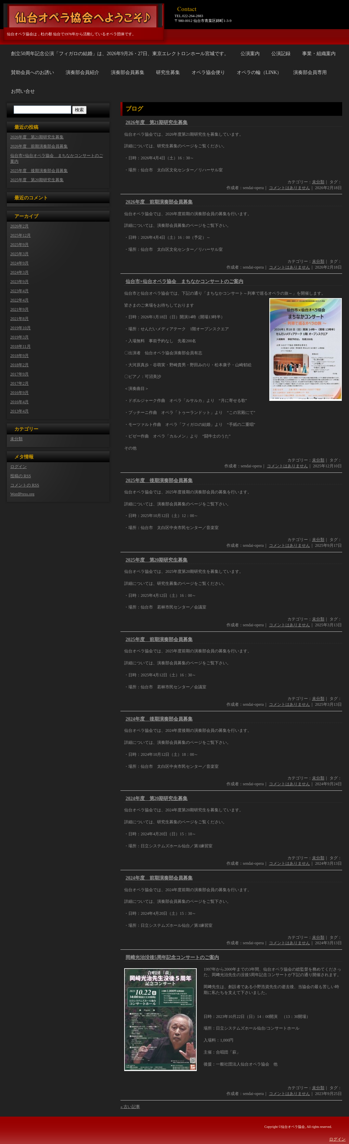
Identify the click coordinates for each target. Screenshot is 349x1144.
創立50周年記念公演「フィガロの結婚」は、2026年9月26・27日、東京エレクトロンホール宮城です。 (120, 53)
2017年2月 (19, 383)
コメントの (24, 485)
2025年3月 (19, 253)
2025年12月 (20, 235)
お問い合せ (23, 91)
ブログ (134, 109)
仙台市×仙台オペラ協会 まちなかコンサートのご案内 (184, 281)
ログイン (18, 466)
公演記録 (280, 53)
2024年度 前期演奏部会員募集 (159, 878)
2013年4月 (19, 411)
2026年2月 (19, 226)
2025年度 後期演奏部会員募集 (159, 480)
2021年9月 (19, 309)
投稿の (20, 475)
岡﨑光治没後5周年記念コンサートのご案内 (172, 957)
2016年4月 (19, 401)
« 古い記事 (130, 1106)
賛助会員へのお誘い (32, 72)
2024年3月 (19, 272)
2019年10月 (20, 327)
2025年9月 (19, 244)
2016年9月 (19, 392)
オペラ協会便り (208, 72)
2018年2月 (19, 364)
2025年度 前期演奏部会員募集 (159, 639)
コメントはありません (289, 187)
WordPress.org (22, 494)
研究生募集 (168, 72)
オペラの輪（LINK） (259, 72)
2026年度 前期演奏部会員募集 (159, 202)
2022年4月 (19, 300)
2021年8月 (19, 318)
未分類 (318, 182)
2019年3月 (19, 337)
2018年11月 (20, 346)
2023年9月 (19, 281)
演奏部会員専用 (310, 72)
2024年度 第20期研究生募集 (157, 798)
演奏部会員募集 (127, 72)
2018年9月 (19, 355)
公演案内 (250, 53)
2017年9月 (19, 374)
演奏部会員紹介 (82, 72)
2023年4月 (19, 290)
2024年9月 (19, 263)
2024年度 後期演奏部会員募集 (159, 719)
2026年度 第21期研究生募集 (157, 122)
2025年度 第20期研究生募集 (157, 560)
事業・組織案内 (319, 53)
